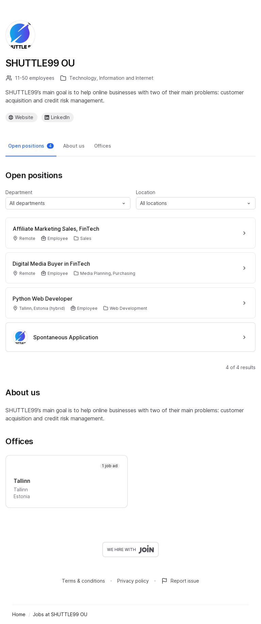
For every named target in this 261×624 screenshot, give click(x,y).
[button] (67, 203)
